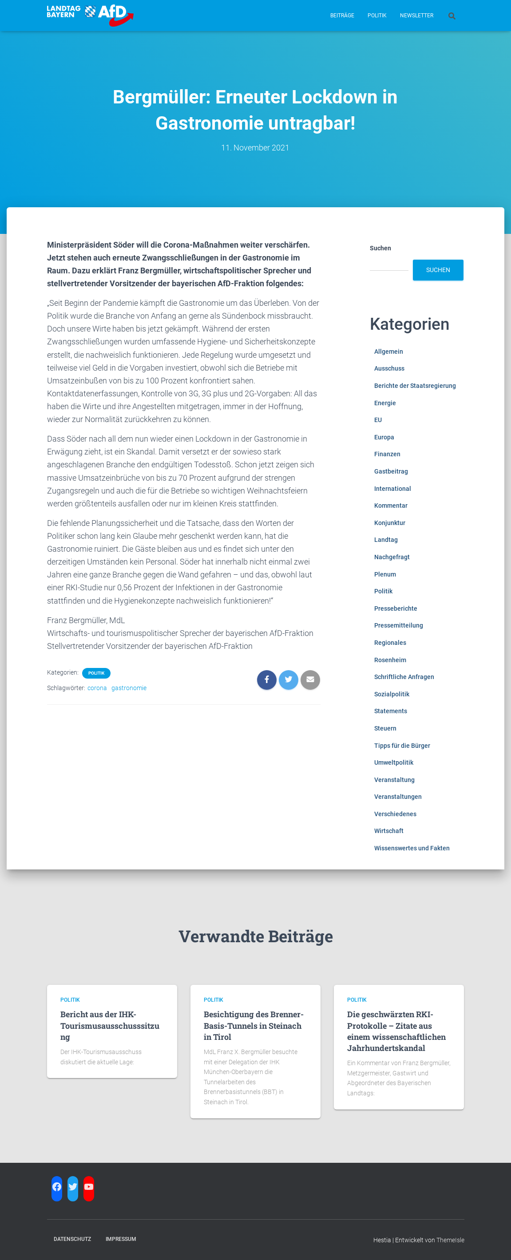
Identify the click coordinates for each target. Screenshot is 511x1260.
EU (378, 419)
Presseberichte (395, 608)
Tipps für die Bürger (402, 745)
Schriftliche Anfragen (404, 676)
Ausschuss (389, 368)
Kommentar (391, 505)
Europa (384, 437)
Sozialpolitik (391, 694)
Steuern (385, 728)
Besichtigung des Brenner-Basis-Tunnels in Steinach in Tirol (254, 1025)
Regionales (390, 642)
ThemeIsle (450, 1240)
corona (97, 687)
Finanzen (387, 454)
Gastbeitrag (391, 471)
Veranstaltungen (398, 796)
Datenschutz (72, 1239)
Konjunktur (389, 522)
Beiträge (342, 15)
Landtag (386, 539)
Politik (377, 15)
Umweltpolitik (393, 762)
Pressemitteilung (398, 625)
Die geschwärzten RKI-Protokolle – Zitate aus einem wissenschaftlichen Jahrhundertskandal (396, 1031)
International (392, 488)
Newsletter (416, 15)
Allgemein (388, 351)
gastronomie (129, 687)
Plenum (385, 574)
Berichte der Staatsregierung (415, 385)
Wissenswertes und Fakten (412, 848)
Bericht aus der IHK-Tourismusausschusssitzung (109, 1025)
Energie (385, 403)
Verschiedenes (395, 814)
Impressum (121, 1239)
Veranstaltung (394, 779)
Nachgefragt (392, 557)
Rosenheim (390, 660)
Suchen (380, 248)
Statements (390, 711)
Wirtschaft (389, 830)
